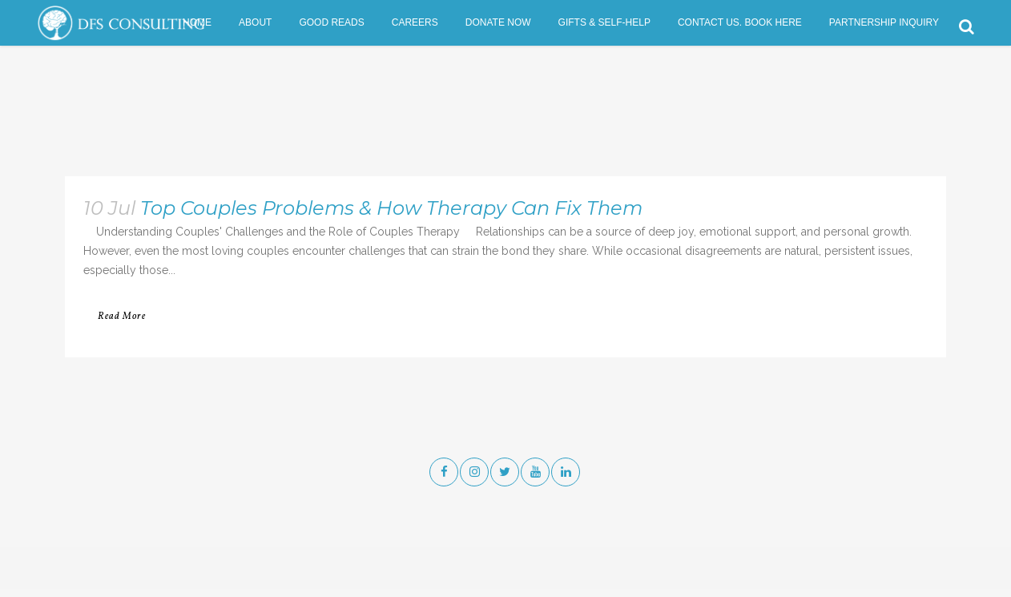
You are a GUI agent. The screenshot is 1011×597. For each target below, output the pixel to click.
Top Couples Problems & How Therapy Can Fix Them (391, 208)
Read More (122, 316)
